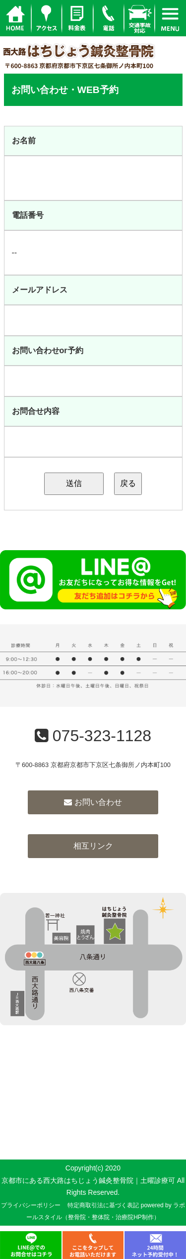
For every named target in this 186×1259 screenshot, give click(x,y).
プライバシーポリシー (31, 1205)
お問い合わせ (93, 802)
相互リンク (93, 846)
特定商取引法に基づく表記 (103, 1205)
